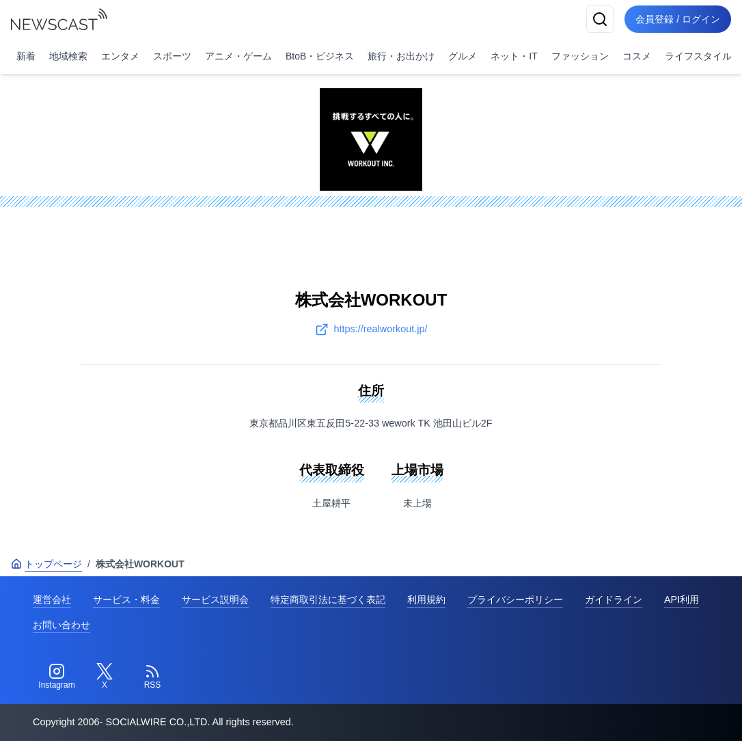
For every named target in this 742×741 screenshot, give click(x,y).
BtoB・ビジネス (320, 56)
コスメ (636, 56)
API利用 (681, 599)
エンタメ (120, 56)
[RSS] (152, 676)
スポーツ (172, 56)
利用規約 (426, 599)
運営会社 (52, 599)
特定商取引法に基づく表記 (328, 599)
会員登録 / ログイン (677, 19)
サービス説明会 (215, 599)
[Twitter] (104, 676)
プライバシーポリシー (515, 599)
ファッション (580, 56)
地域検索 (68, 56)
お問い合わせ (61, 624)
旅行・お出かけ (401, 56)
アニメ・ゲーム (238, 56)
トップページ (46, 563)
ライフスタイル (698, 56)
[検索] (600, 19)
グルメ (462, 56)
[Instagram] (57, 676)
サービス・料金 (126, 599)
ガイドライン (613, 599)
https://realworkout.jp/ (371, 329)
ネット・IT (514, 56)
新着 (26, 56)
